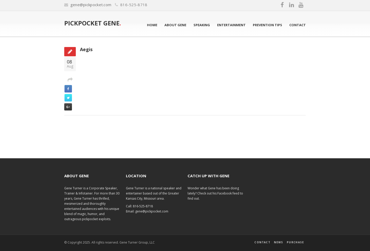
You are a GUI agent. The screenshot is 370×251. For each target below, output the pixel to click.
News (278, 242)
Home (152, 25)
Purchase (295, 242)
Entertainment (231, 25)
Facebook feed (228, 193)
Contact (297, 25)
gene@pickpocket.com (91, 4)
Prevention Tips (267, 25)
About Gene (175, 25)
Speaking (201, 25)
